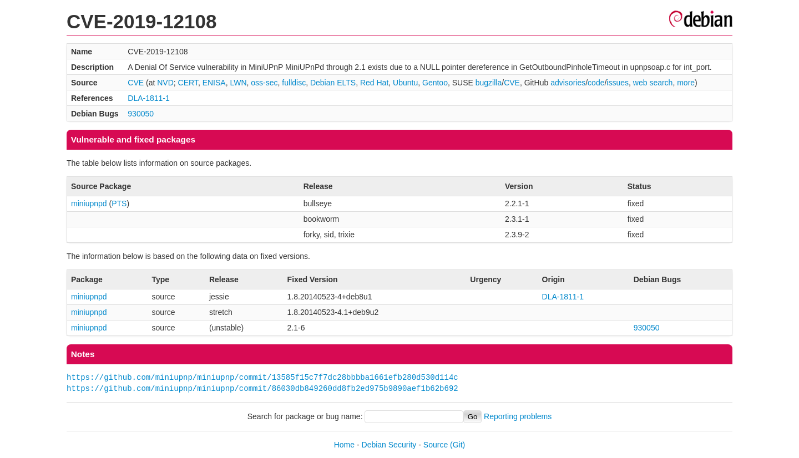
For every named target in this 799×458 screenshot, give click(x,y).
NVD (165, 82)
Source (435, 444)
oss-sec (264, 82)
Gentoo (435, 82)
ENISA (214, 82)
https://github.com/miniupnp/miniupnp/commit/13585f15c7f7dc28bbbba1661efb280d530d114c (262, 377)
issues (617, 82)
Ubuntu (405, 82)
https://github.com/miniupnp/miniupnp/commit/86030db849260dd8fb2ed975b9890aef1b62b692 (262, 388)
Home (344, 444)
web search (653, 82)
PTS (119, 203)
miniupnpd (89, 203)
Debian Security (389, 444)
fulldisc (294, 82)
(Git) (457, 444)
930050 (141, 113)
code (596, 82)
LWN (238, 82)
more (686, 82)
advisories (567, 82)
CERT (188, 82)
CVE (136, 82)
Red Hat (374, 82)
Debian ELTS (333, 82)
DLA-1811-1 (149, 98)
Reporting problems (518, 416)
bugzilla (489, 82)
